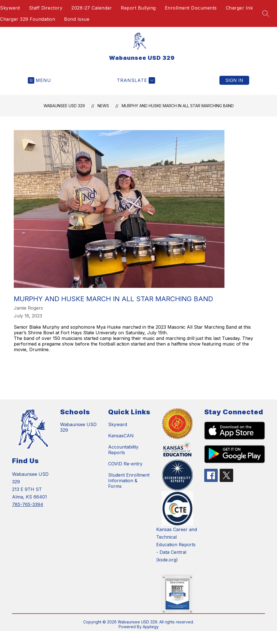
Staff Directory (46, 8)
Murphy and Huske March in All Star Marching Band (178, 105)
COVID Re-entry (125, 464)
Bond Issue (76, 19)
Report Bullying (138, 8)
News (103, 105)
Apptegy (151, 626)
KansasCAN (121, 435)
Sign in (234, 80)
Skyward (10, 8)
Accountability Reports (123, 449)
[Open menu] (39, 80)
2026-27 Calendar (91, 8)
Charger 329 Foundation (27, 19)
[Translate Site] (135, 80)
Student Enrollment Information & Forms (128, 480)
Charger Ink (239, 8)
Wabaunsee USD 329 (64, 105)
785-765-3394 (27, 504)
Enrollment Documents (191, 8)
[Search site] (265, 13)
